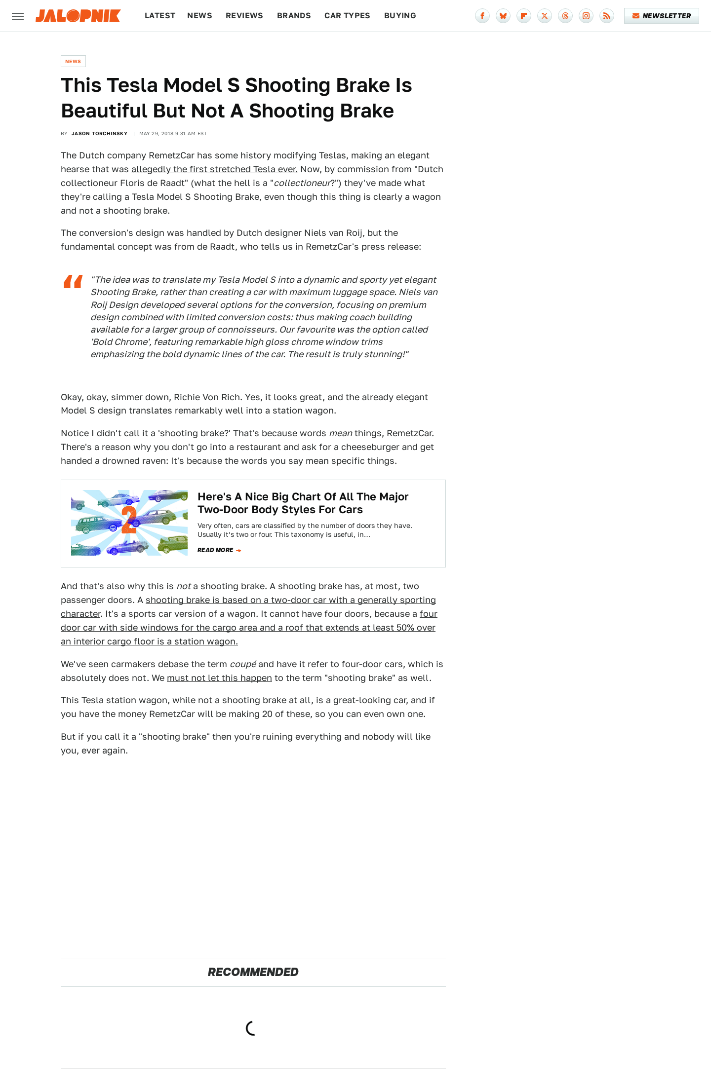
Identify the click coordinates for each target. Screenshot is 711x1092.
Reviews (245, 15)
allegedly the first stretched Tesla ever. (214, 169)
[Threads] (565, 15)
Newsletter (661, 16)
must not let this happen (219, 678)
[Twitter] (544, 15)
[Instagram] (586, 15)
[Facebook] (482, 15)
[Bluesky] (503, 15)
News (199, 15)
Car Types (347, 15)
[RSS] (606, 15)
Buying (400, 15)
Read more (216, 550)
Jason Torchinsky (99, 133)
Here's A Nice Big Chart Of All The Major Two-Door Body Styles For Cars (303, 503)
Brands (294, 15)
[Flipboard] (523, 15)
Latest (160, 15)
